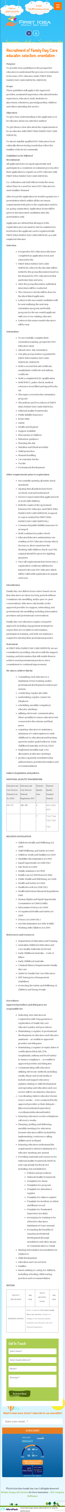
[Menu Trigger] (58, 6)
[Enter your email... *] (32, 1421)
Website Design (8, 1492)
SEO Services (22, 1492)
